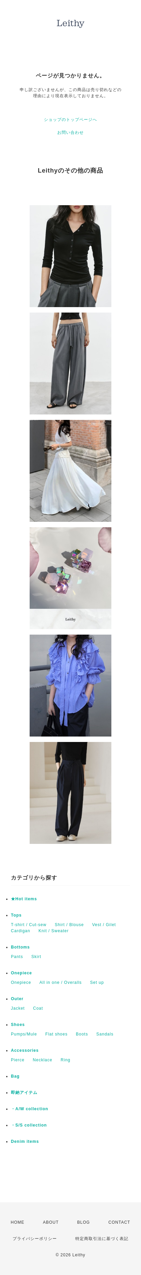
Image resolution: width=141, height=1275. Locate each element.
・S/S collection (29, 1125)
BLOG (83, 1222)
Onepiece (21, 973)
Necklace (42, 1060)
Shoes (18, 1024)
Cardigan (20, 930)
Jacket (18, 1008)
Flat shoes (56, 1034)
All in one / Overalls (61, 982)
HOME (18, 1222)
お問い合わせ (70, 132)
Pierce (18, 1060)
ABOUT (51, 1222)
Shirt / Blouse (69, 924)
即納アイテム (24, 1092)
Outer (17, 998)
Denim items (25, 1141)
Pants (17, 956)
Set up (97, 982)
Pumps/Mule (24, 1034)
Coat (38, 1008)
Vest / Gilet (104, 924)
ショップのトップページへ (70, 119)
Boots (82, 1034)
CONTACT (119, 1222)
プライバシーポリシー (35, 1238)
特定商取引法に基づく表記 (101, 1238)
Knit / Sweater (53, 930)
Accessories (25, 1050)
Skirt (36, 956)
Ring (65, 1060)
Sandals (104, 1034)
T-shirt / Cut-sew (28, 924)
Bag (15, 1076)
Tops (16, 915)
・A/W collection (29, 1108)
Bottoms (20, 947)
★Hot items (24, 899)
